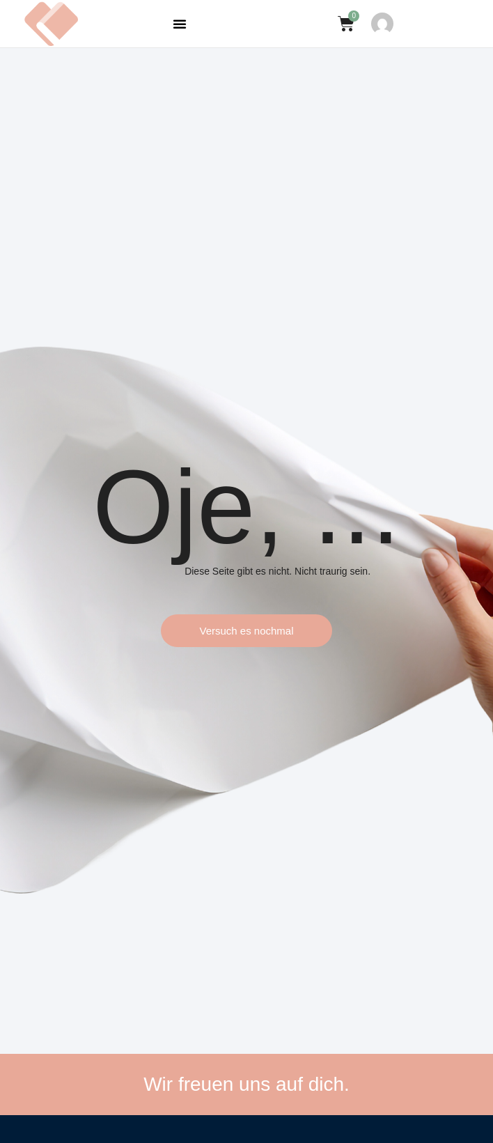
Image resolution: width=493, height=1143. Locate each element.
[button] (179, 23)
